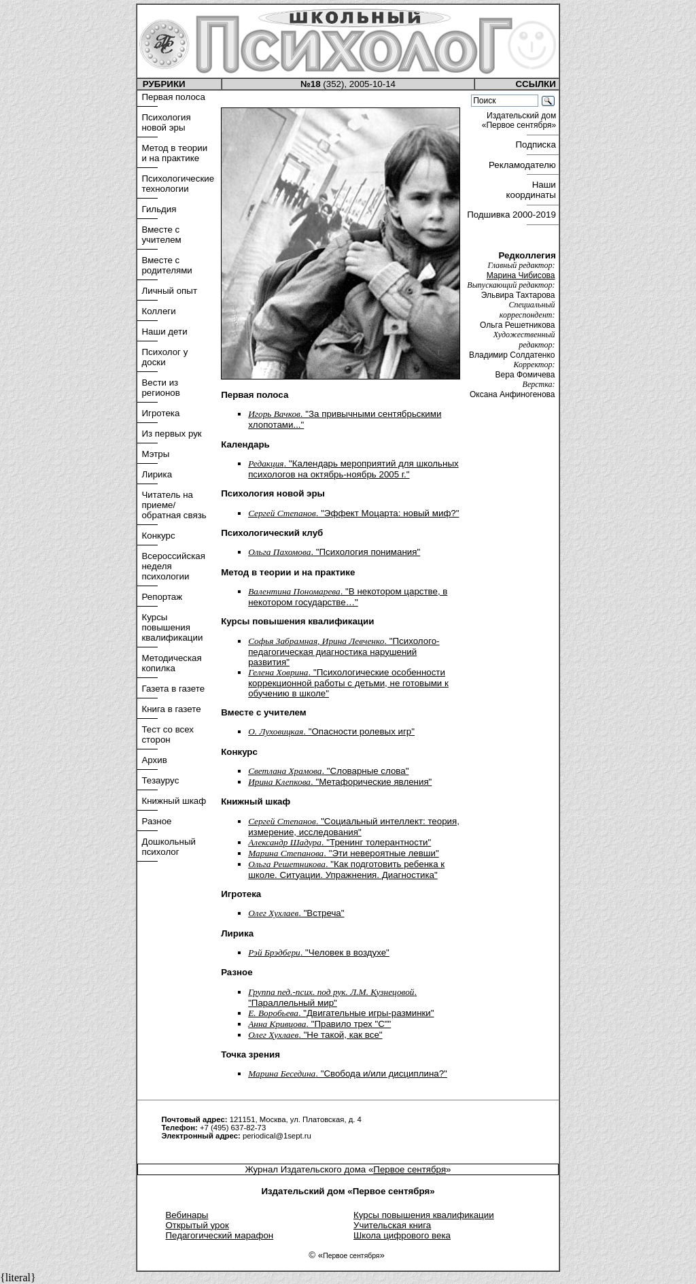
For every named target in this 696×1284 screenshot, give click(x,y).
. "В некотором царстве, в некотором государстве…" (347, 596)
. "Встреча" (296, 913)
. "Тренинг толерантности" (339, 842)
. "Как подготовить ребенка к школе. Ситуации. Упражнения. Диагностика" (346, 869)
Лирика (156, 474)
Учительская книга (392, 1225)
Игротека (160, 413)
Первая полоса (173, 97)
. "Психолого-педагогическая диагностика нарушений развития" (343, 651)
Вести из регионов (160, 387)
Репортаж (161, 597)
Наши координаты (532, 190)
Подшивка (511, 214)
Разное (156, 821)
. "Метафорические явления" (340, 782)
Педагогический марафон (219, 1235)
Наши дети (164, 331)
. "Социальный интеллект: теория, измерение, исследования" (353, 826)
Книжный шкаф (173, 801)
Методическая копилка (171, 663)
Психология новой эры (165, 122)
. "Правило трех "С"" (319, 1024)
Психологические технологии (177, 183)
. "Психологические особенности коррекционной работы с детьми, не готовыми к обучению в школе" (348, 682)
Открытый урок (196, 1225)
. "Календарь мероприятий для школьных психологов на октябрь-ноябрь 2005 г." (353, 468)
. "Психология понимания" (334, 552)
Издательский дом (520, 120)
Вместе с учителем (161, 234)
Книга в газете (171, 709)
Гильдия (158, 209)
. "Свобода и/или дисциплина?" (347, 1073)
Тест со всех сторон (167, 734)
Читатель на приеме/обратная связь (173, 505)
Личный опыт (169, 291)
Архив (154, 760)
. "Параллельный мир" (332, 997)
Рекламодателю (523, 165)
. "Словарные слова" (328, 771)
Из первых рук (171, 433)
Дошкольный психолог (168, 847)
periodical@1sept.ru (277, 1136)
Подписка (536, 144)
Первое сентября (409, 1169)
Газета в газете (173, 688)
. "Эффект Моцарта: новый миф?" (353, 513)
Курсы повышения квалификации (172, 627)
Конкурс (158, 535)
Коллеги (158, 311)
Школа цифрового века (402, 1235)
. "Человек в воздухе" (318, 952)
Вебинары (186, 1215)
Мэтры (155, 454)
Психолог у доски (164, 357)
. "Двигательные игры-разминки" (341, 1013)
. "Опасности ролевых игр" (331, 731)
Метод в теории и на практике (174, 153)
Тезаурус (160, 780)
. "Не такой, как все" (315, 1035)
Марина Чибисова (521, 275)
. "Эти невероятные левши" (343, 853)
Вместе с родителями (166, 265)
